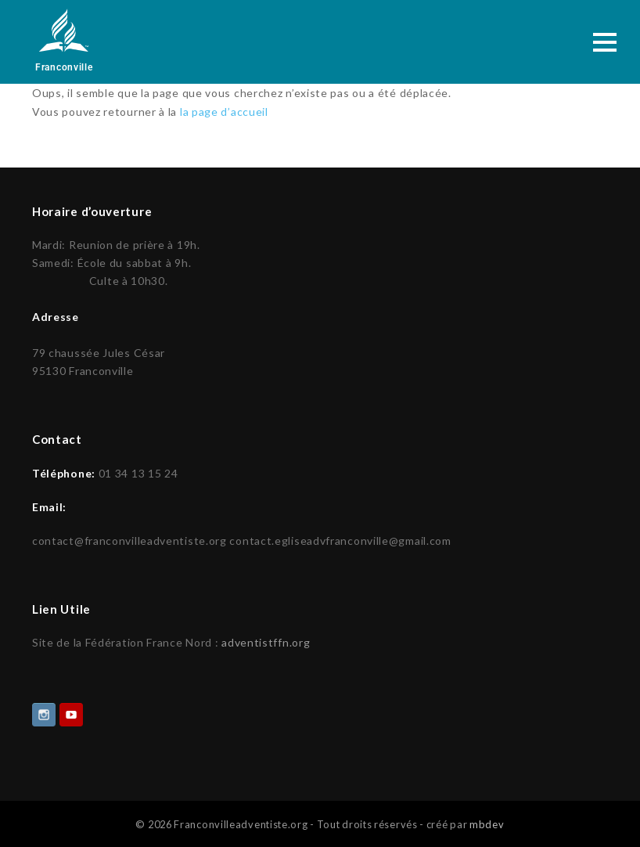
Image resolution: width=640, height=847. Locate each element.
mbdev (487, 822)
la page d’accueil (224, 111)
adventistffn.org (265, 640)
